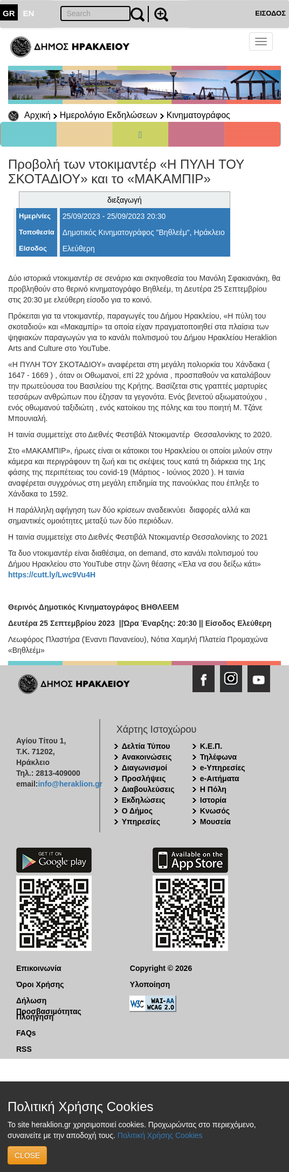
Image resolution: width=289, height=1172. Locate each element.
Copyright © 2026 (161, 968)
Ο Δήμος (137, 810)
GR (9, 13)
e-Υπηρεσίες (222, 767)
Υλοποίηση (150, 984)
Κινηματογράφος (198, 115)
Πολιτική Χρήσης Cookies (160, 1135)
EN (29, 13)
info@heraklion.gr (70, 784)
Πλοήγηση (34, 1016)
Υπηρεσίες (141, 821)
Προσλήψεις (144, 778)
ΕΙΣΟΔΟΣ (270, 13)
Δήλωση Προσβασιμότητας (48, 1001)
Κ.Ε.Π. (211, 746)
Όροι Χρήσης (40, 984)
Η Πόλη (213, 789)
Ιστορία (213, 800)
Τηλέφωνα (218, 757)
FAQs (26, 1033)
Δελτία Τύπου (146, 746)
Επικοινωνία (38, 968)
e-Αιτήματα (219, 778)
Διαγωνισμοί (144, 767)
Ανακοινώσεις (147, 757)
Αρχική (37, 115)
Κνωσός (215, 810)
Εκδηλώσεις (144, 800)
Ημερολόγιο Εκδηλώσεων (108, 115)
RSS (24, 1049)
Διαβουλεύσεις (148, 789)
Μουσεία (215, 821)
